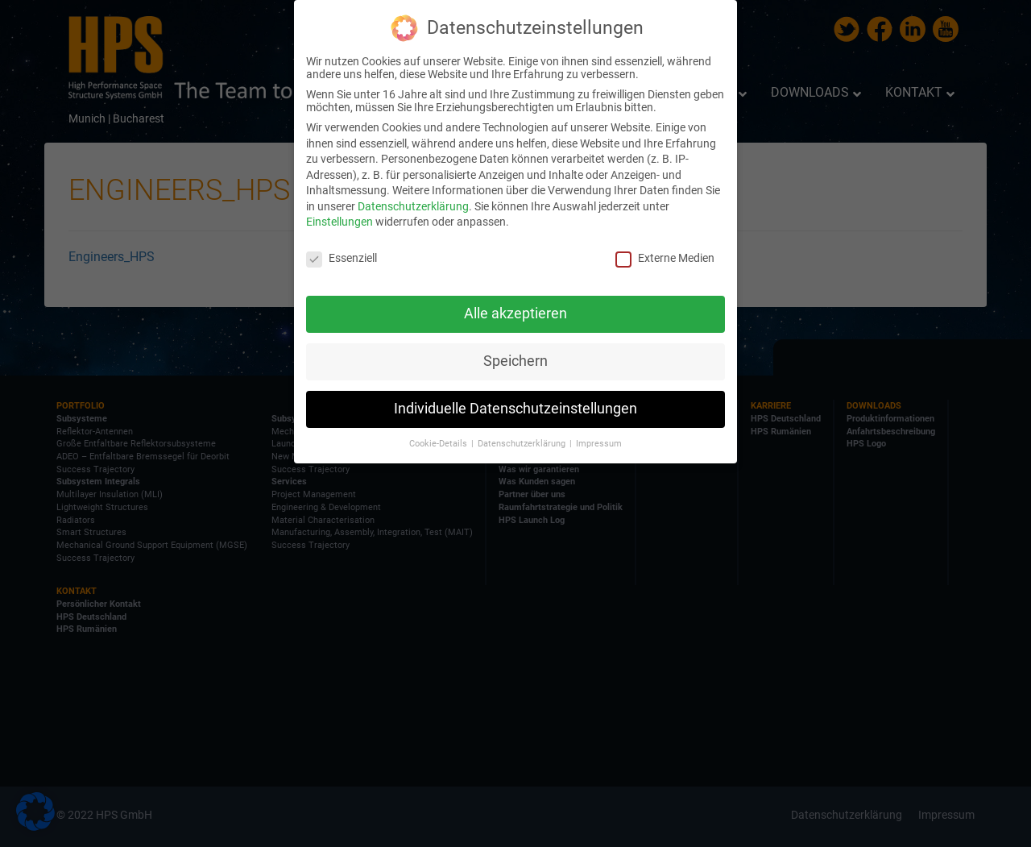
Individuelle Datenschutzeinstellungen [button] (515, 409)
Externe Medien (664, 257)
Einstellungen (339, 221)
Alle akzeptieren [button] (515, 313)
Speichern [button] (515, 361)
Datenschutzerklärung (413, 206)
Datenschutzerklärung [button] (523, 443)
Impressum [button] (599, 443)
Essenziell (341, 257)
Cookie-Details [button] (439, 443)
